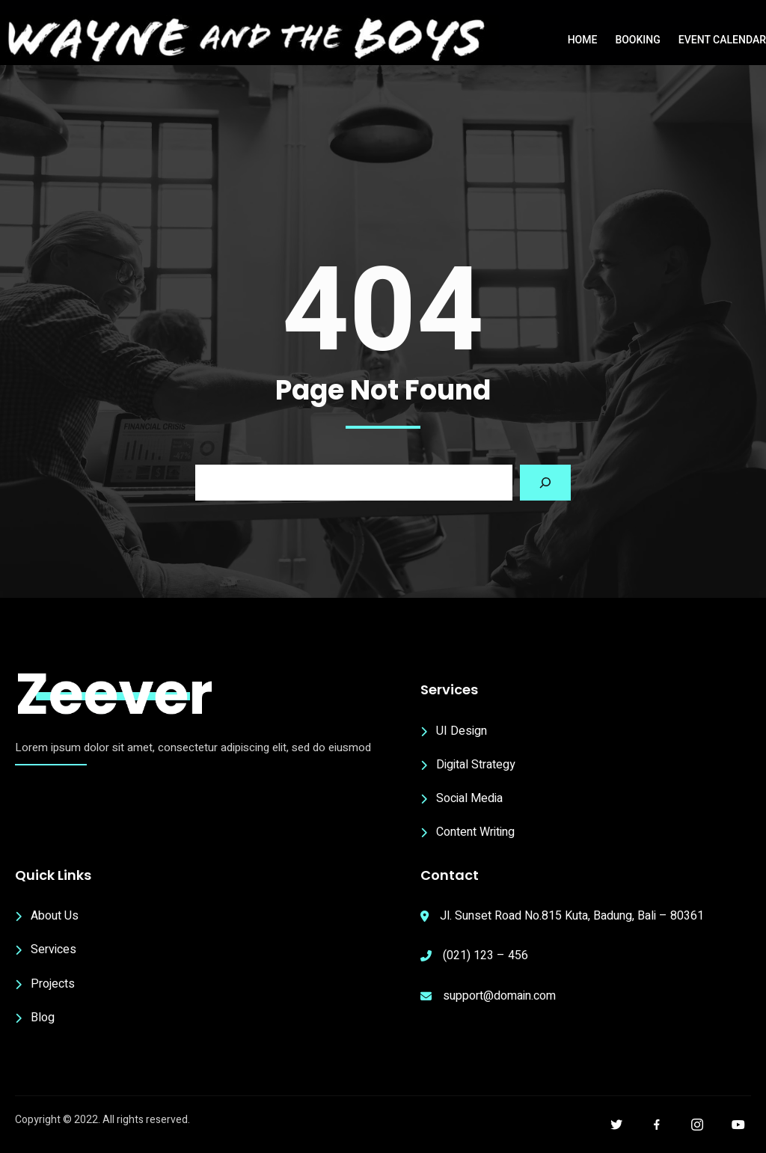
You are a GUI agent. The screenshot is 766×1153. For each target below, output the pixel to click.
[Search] (545, 483)
